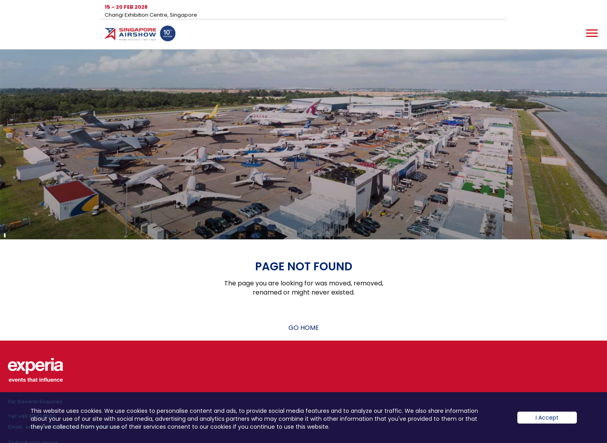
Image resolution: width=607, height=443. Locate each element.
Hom (140, 34)
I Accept (547, 424)
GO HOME (303, 327)
